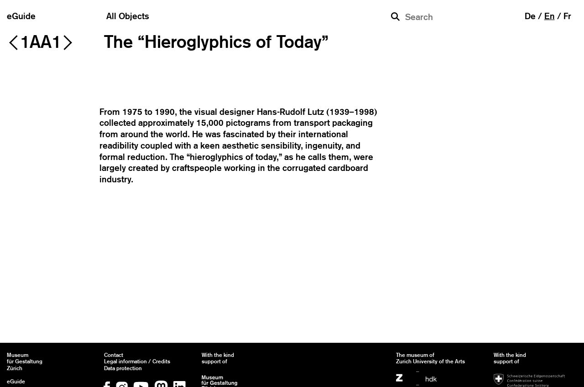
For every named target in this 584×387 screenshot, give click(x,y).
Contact (113, 355)
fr (567, 16)
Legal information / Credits (137, 361)
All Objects (127, 16)
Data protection (123, 368)
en (549, 16)
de (530, 16)
